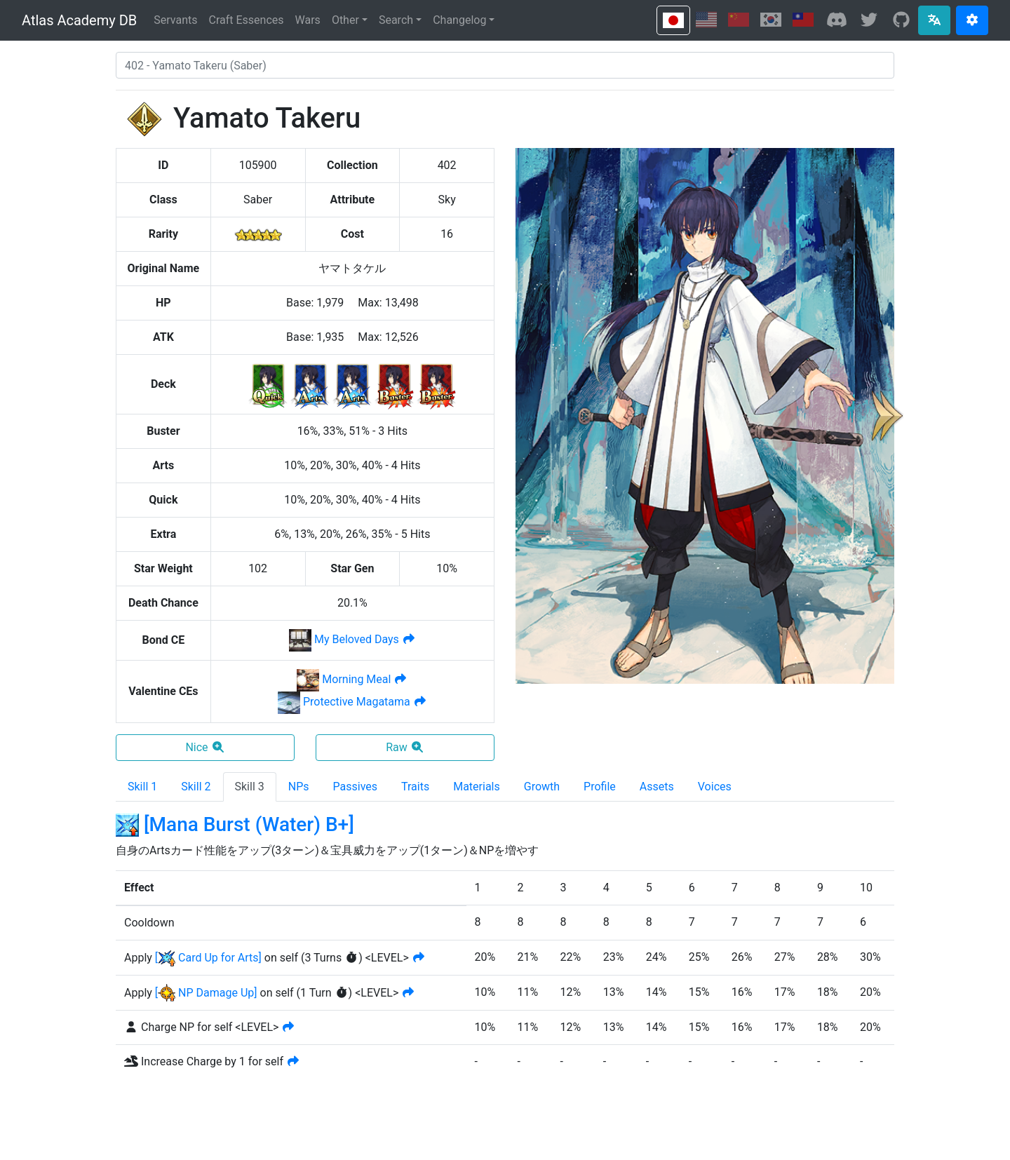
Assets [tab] (657, 786)
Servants (175, 20)
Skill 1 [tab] (142, 786)
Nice (204, 747)
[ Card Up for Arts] (208, 957)
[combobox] (505, 65)
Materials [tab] (476, 786)
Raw (405, 747)
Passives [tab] (355, 786)
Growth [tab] (542, 786)
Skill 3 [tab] (249, 786)
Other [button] (345, 20)
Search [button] (396, 20)
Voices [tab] (715, 786)
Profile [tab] (600, 786)
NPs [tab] (298, 786)
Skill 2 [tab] (195, 786)
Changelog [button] (459, 20)
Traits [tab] (415, 786)
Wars (308, 20)
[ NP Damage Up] (206, 992)
